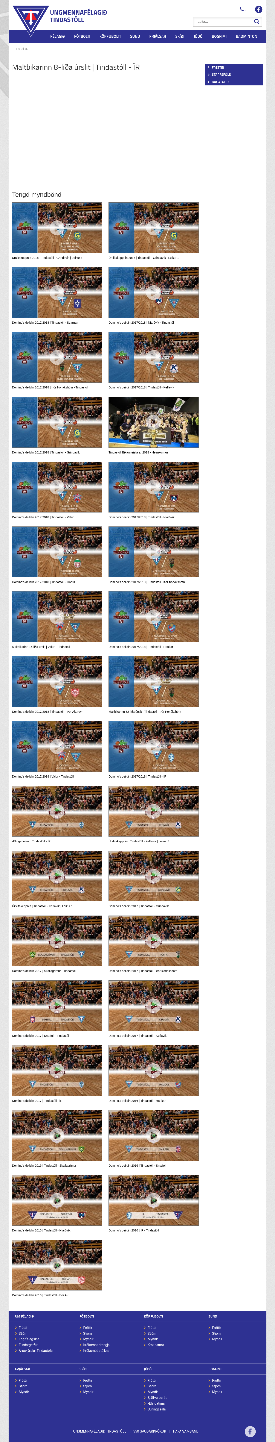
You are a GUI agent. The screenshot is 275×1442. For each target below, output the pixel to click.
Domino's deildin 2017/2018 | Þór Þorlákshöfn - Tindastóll (50, 387)
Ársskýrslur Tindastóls (36, 1351)
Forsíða (22, 49)
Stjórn (23, 1333)
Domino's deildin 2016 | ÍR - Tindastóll (133, 1230)
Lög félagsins (29, 1339)
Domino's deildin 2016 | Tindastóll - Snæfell (137, 1165)
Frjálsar (22, 1368)
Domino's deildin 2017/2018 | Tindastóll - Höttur (43, 582)
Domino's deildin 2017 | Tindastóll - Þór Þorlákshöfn (142, 971)
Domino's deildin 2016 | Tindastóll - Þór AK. (41, 1295)
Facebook (250, 1434)
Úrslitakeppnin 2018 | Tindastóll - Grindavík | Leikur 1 (143, 257)
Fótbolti (86, 1316)
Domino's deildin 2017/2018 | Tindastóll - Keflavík (141, 387)
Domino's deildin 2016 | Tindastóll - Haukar (136, 1100)
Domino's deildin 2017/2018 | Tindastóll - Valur (43, 517)
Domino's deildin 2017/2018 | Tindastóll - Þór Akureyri (47, 711)
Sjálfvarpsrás (157, 1398)
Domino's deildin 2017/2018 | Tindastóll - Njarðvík (141, 517)
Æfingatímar (157, 1403)
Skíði (83, 1368)
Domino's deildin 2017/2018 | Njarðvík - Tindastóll (141, 322)
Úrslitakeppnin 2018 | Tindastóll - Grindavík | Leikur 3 (47, 257)
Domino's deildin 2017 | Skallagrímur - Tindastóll (44, 971)
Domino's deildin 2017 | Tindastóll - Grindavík (138, 906)
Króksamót (156, 1345)
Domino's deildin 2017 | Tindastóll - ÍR (37, 1100)
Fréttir (23, 1328)
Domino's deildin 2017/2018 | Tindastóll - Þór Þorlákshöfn (146, 582)
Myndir (88, 1339)
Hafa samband (186, 1431)
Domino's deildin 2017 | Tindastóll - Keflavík (137, 1035)
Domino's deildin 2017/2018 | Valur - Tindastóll (43, 776)
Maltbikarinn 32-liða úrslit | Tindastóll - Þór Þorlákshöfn (144, 711)
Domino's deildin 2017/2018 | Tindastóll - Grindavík (46, 452)
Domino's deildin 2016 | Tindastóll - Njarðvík (41, 1230)
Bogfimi (215, 1368)
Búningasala (157, 1409)
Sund (212, 1316)
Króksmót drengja (96, 1345)
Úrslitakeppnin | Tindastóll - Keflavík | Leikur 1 (42, 906)
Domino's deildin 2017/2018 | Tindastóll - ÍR (137, 776)
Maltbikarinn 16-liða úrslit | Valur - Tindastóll (41, 647)
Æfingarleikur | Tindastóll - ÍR (31, 841)
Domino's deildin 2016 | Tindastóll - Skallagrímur (44, 1165)
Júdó (148, 1368)
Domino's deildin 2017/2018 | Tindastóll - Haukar (140, 647)
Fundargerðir (28, 1345)
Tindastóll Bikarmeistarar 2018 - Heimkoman (138, 452)
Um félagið (24, 1316)
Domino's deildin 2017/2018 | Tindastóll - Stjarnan (45, 322)
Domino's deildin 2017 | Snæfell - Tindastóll (41, 1035)
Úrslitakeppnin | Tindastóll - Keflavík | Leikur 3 (138, 841)
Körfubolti (153, 1316)
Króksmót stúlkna (96, 1351)
